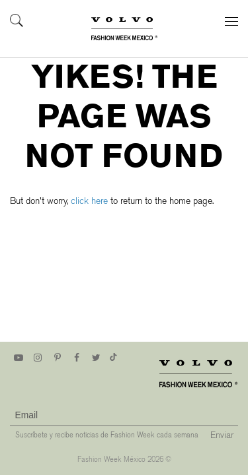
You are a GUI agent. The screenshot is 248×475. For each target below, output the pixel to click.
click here (89, 200)
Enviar (221, 435)
